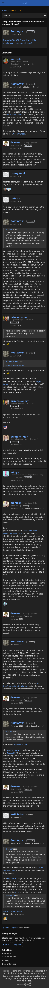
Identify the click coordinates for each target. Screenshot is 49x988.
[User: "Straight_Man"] (6, 438)
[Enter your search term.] (24, 15)
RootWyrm (17, 31)
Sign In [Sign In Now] (6, 945)
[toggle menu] (3, 3)
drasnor (15, 142)
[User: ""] (6, 174)
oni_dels (15, 59)
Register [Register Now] (17, 945)
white (16, 892)
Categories (7, 953)
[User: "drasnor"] (6, 143)
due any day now (15, 115)
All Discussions (9, 957)
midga (14, 472)
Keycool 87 (12, 753)
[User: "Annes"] (5, 918)
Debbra (15, 198)
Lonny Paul (17, 173)
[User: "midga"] (6, 473)
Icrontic (24, 3)
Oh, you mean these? (13, 911)
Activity (5, 960)
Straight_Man (19, 436)
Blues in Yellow (20, 745)
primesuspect (19, 317)
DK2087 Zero (13, 750)
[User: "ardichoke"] (6, 815)
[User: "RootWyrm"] (6, 32)
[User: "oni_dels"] (6, 61)
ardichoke (17, 814)
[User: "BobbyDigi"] (9, 189)
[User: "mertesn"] (6, 504)
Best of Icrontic (9, 964)
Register (14, 928)
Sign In (5, 928)
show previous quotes (15, 365)
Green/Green (19, 134)
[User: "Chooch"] (5, 427)
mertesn (16, 502)
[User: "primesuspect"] (5, 189)
